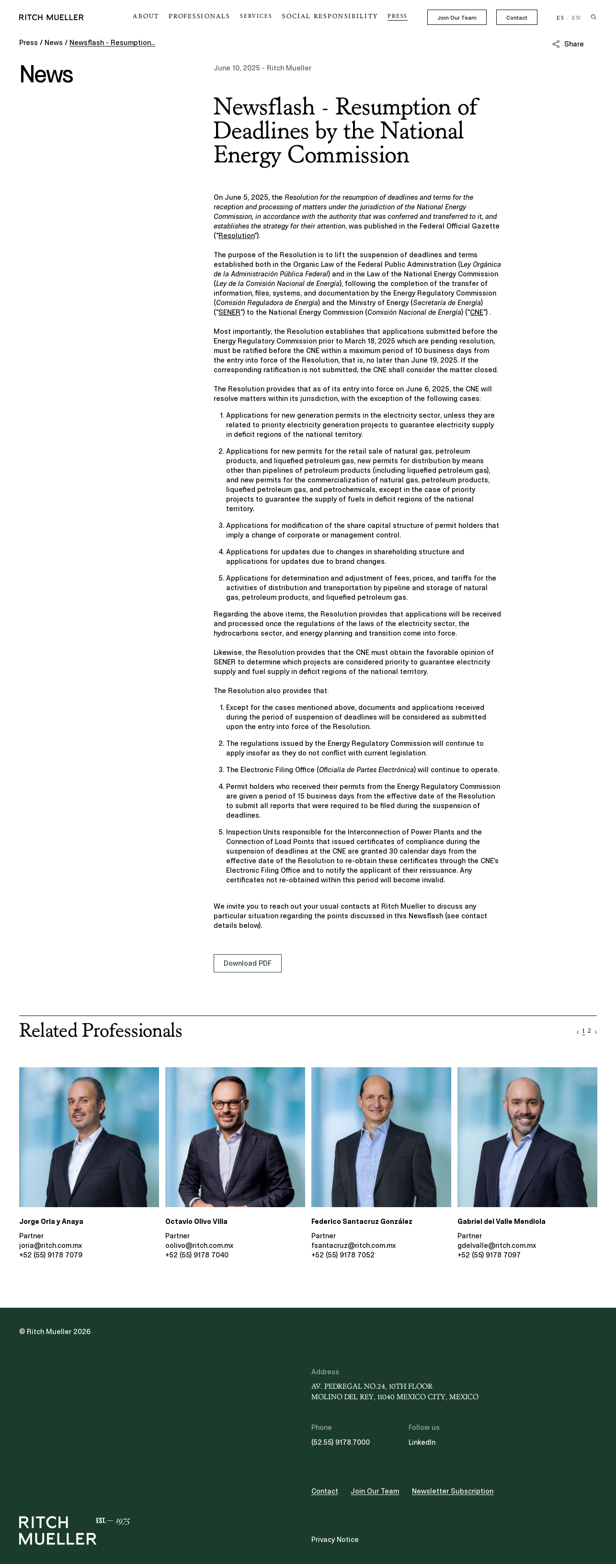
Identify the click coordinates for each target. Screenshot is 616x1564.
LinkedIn (422, 1442)
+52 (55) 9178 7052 (343, 1255)
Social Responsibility (336, 16)
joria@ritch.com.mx (50, 1245)
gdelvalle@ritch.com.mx (496, 1245)
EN (577, 18)
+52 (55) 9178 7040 (196, 1255)
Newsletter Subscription (452, 1491)
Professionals (214, 16)
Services (268, 16)
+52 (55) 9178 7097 (489, 1255)
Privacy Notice (335, 1539)
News (54, 42)
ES (561, 18)
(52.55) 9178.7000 (340, 1442)
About (166, 16)
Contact (516, 18)
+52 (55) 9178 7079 (50, 1255)
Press (398, 16)
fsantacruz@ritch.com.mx (353, 1245)
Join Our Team (457, 18)
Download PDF (248, 963)
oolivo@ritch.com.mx (199, 1245)
